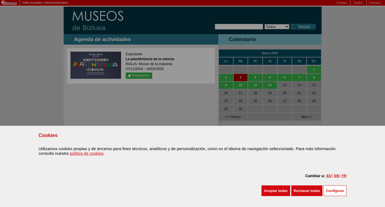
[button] (275, 190)
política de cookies (86, 153)
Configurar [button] (335, 191)
